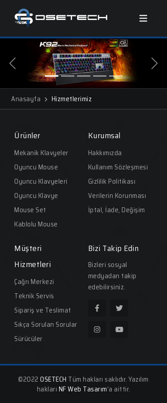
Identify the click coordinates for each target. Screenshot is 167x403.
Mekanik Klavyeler (41, 153)
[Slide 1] (51, 76)
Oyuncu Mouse (36, 167)
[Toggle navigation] (143, 18)
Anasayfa (29, 99)
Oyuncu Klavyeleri (41, 181)
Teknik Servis (34, 296)
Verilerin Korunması (117, 195)
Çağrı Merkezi (34, 281)
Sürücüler (28, 338)
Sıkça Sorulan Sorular (45, 324)
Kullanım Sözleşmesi (118, 167)
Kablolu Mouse (36, 224)
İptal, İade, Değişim (116, 210)
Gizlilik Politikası (112, 181)
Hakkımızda (105, 153)
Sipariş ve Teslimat (42, 310)
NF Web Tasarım (83, 389)
